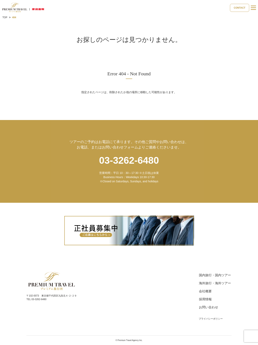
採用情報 (205, 299)
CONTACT (239, 7)
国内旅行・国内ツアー (215, 275)
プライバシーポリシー (211, 318)
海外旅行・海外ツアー (215, 283)
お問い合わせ (208, 307)
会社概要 (205, 291)
